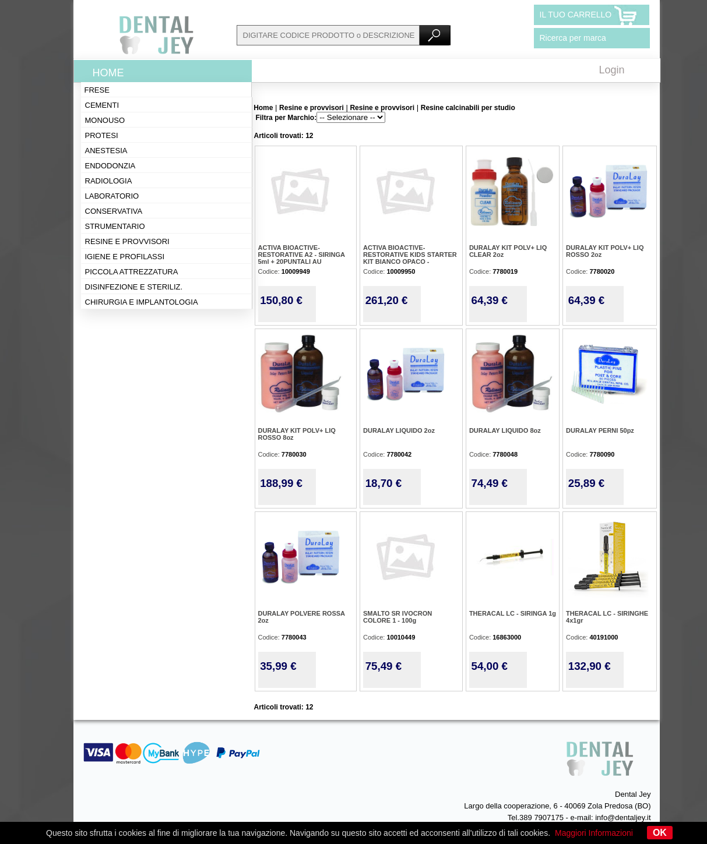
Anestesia (106, 150)
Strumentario (115, 226)
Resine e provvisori (127, 241)
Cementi (102, 105)
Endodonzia (110, 165)
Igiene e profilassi (125, 256)
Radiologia (108, 180)
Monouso (105, 120)
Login (612, 70)
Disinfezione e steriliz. (134, 286)
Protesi (101, 135)
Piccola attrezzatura (131, 271)
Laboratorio (112, 196)
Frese (97, 90)
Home (108, 73)
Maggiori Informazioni (594, 833)
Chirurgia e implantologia (141, 302)
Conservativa (114, 211)
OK (660, 833)
